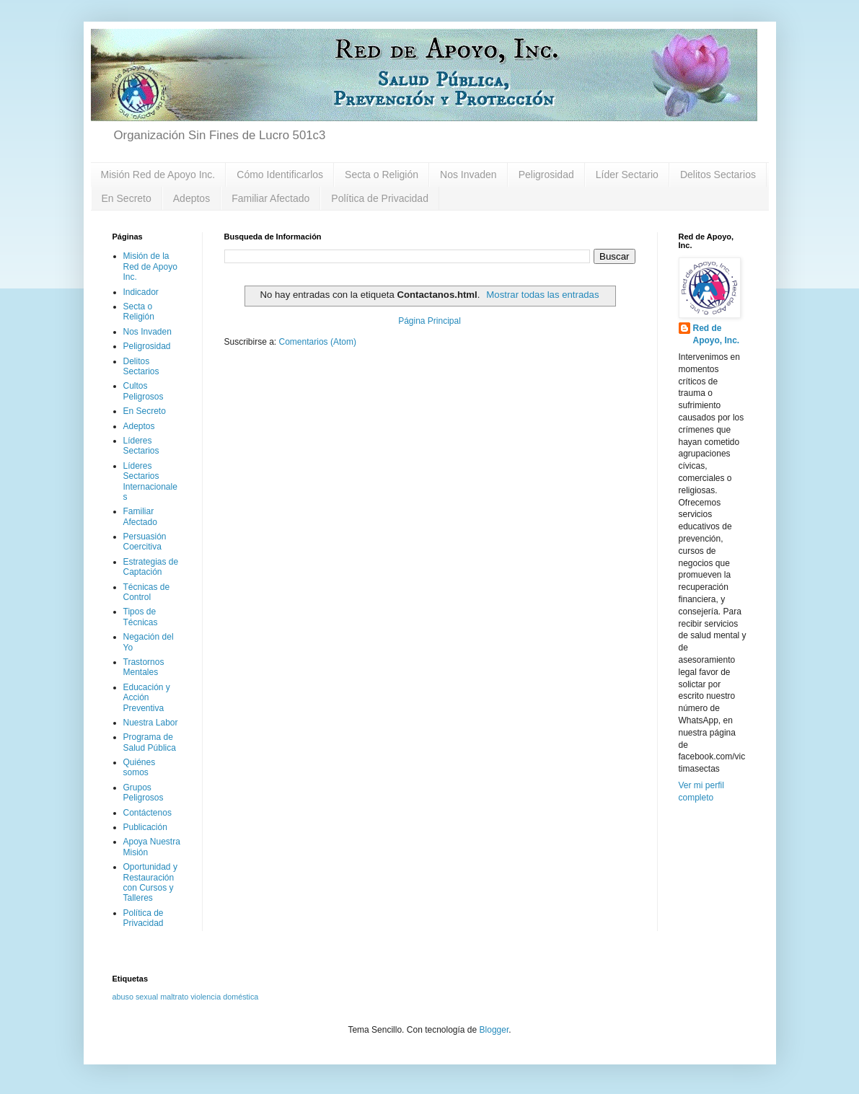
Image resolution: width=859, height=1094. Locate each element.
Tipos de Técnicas (140, 616)
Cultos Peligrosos (143, 391)
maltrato (174, 996)
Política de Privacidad (379, 198)
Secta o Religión (381, 174)
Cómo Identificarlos (280, 174)
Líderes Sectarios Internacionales (150, 481)
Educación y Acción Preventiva (146, 697)
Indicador (141, 292)
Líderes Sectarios (141, 446)
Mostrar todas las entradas (542, 294)
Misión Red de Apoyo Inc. (158, 174)
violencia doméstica (224, 996)
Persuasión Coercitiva (145, 541)
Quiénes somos (139, 767)
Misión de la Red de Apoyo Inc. (150, 266)
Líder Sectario (627, 174)
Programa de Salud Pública (149, 742)
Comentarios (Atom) (317, 342)
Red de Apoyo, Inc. (716, 334)
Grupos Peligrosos (143, 792)
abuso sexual (136, 996)
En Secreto (126, 198)
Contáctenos (147, 813)
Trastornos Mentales (143, 667)
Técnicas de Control (146, 592)
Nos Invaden (468, 174)
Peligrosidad (546, 174)
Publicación (145, 827)
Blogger (494, 1030)
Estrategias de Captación (151, 567)
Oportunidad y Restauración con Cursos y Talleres (150, 882)
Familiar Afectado (270, 198)
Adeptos (191, 198)
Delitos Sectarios (718, 174)
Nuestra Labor (150, 723)
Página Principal (429, 321)
